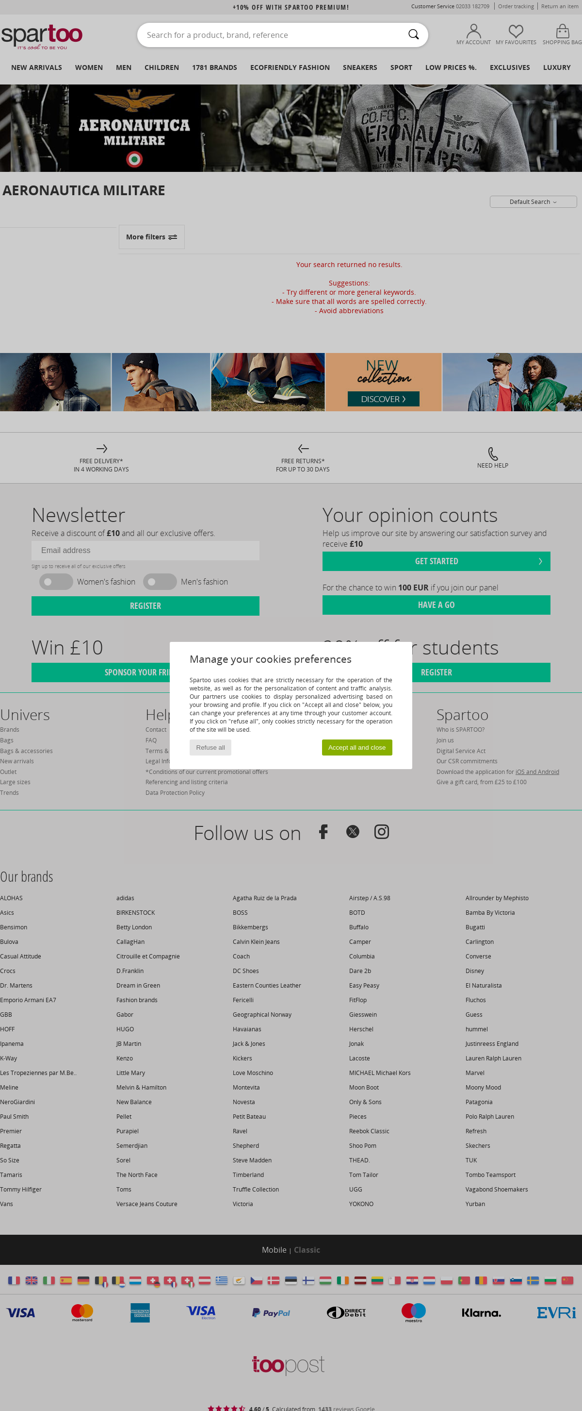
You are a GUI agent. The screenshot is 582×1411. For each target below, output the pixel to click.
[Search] (413, 35)
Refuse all (210, 747)
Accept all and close (357, 747)
